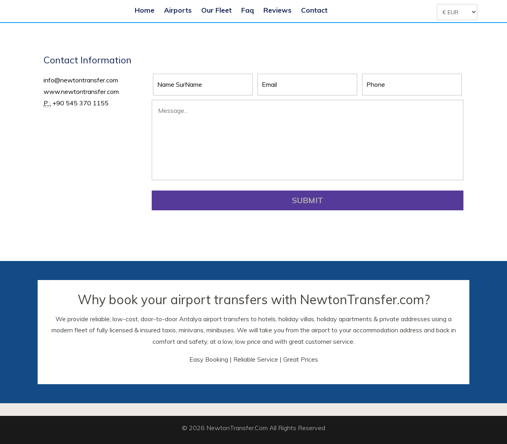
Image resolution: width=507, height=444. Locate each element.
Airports (178, 10)
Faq (247, 10)
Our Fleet (216, 10)
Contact (314, 10)
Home (144, 10)
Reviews (277, 10)
